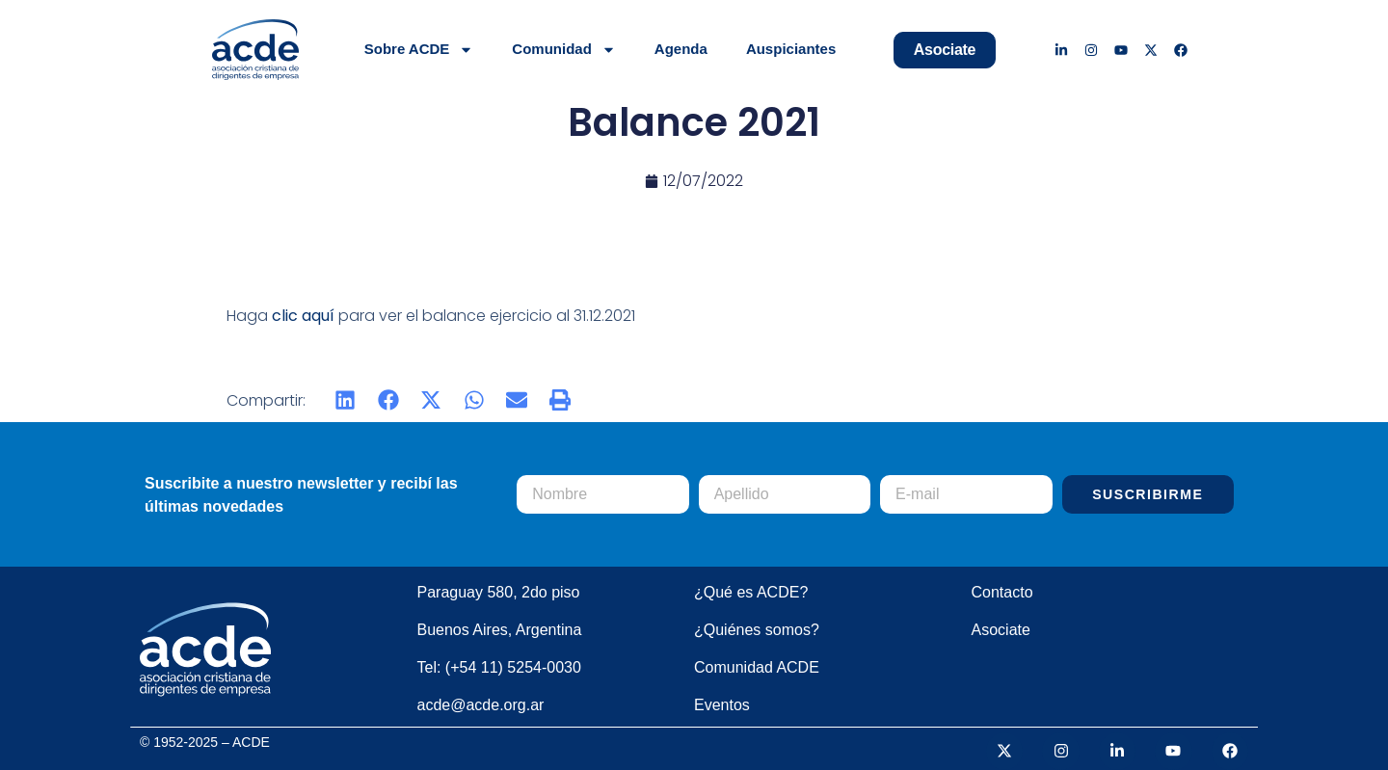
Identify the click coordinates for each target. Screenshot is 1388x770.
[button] (345, 400)
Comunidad (564, 49)
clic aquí (303, 316)
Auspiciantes (791, 48)
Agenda (680, 48)
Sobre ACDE (419, 49)
